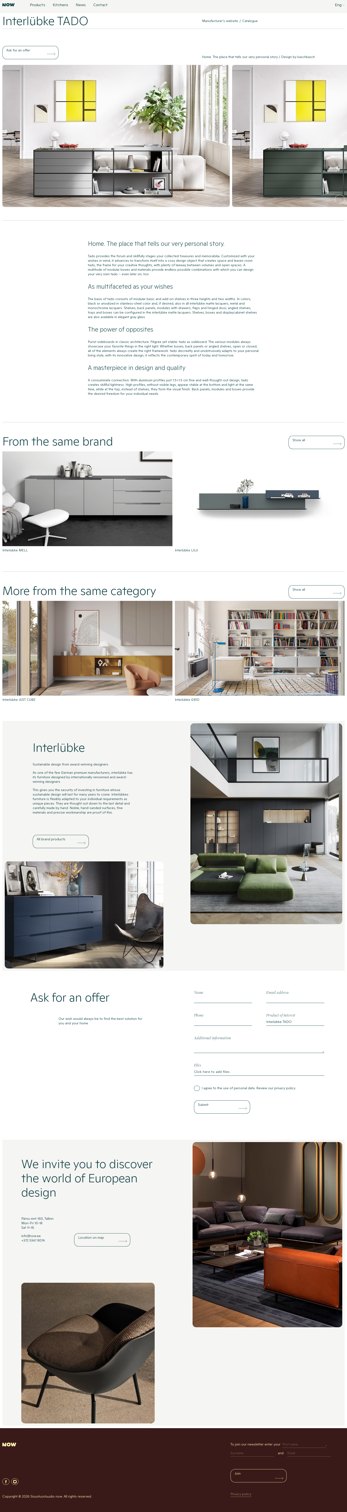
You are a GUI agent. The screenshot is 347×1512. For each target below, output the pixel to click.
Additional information (212, 1038)
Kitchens (60, 5)
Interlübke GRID (187, 700)
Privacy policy (240, 1494)
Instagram (14, 1481)
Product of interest (280, 1015)
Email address (277, 992)
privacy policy (284, 1088)
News (81, 5)
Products (37, 5)
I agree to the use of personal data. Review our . (249, 1088)
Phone (199, 1015)
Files (197, 1065)
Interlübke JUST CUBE (19, 700)
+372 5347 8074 (33, 1240)
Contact (100, 5)
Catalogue (250, 21)
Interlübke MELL (15, 550)
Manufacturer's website (220, 21)
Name (198, 992)
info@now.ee (31, 1236)
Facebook (5, 1481)
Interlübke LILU (186, 550)
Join (237, 1473)
